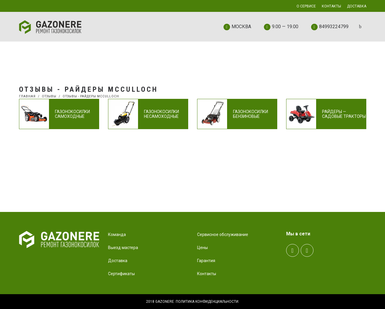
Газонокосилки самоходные (72, 114)
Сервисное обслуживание (222, 234)
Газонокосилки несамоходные (161, 114)
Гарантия (206, 260)
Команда (117, 234)
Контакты (206, 273)
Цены (202, 247)
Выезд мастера (123, 247)
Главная (27, 96)
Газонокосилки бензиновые (250, 114)
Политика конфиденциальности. (207, 302)
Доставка (117, 260)
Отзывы (49, 96)
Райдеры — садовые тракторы (344, 114)
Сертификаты (121, 273)
